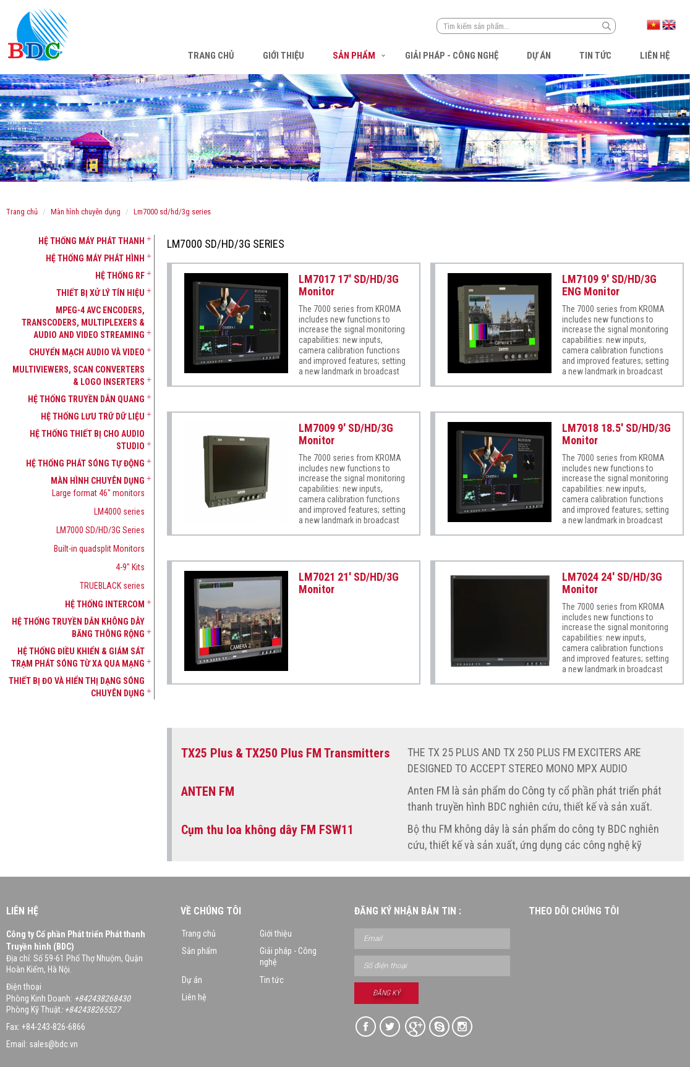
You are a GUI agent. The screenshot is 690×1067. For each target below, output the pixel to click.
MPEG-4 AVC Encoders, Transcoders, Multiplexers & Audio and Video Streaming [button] (83, 322)
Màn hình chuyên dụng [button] (98, 481)
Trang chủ (211, 55)
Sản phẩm (354, 55)
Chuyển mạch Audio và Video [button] (87, 352)
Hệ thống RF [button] (120, 275)
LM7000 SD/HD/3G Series (172, 211)
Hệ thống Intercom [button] (105, 604)
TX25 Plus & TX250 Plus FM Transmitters (285, 753)
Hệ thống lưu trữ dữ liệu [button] (93, 416)
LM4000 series (119, 512)
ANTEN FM (207, 791)
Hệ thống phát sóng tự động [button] (85, 463)
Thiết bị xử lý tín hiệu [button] (100, 293)
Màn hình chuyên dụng (86, 211)
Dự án (539, 55)
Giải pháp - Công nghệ (451, 55)
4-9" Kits (130, 567)
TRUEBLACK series (112, 586)
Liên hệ (655, 55)
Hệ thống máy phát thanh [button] (91, 241)
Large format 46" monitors (98, 493)
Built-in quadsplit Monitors (99, 549)
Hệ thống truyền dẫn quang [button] (86, 399)
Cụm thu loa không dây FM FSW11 (267, 829)
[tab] (75, 241)
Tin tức (595, 55)
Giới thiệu (283, 55)
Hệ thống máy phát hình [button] (95, 258)
